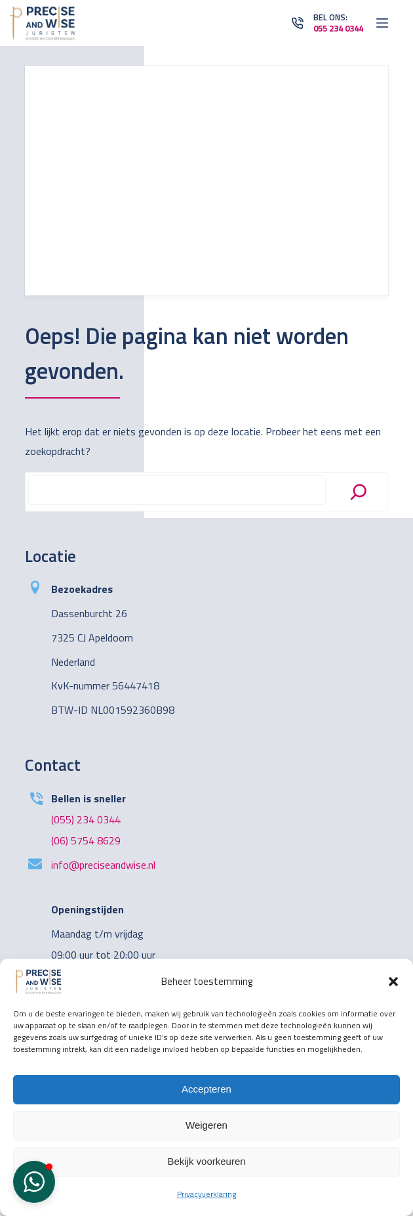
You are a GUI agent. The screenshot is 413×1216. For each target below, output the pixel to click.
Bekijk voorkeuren (206, 1161)
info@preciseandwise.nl (103, 865)
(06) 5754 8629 (86, 840)
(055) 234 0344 (86, 819)
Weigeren (206, 1125)
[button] (393, 981)
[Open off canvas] (382, 23)
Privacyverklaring (206, 1194)
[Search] (358, 491)
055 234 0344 (338, 28)
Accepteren (206, 1089)
